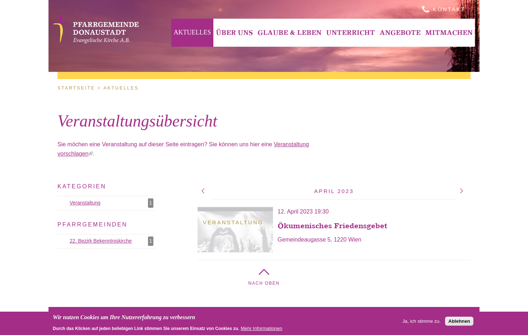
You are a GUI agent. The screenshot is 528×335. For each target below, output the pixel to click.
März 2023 (203, 190)
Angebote (400, 32)
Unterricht (350, 32)
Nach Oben (264, 283)
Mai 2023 (461, 190)
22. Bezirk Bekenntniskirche (113, 241)
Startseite (76, 88)
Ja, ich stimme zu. (421, 322)
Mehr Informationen (261, 329)
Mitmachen (449, 32)
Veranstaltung (113, 203)
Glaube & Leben (289, 32)
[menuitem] (192, 33)
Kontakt (449, 9)
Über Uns (234, 32)
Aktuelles (192, 32)
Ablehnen (459, 322)
